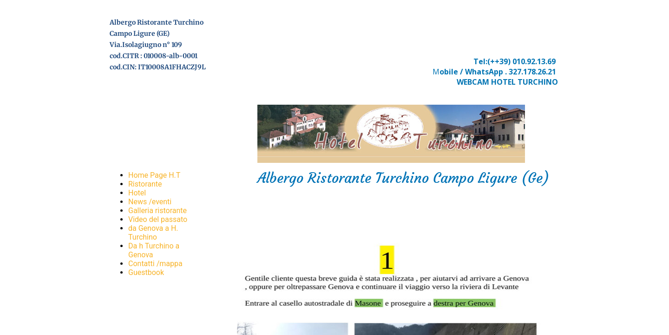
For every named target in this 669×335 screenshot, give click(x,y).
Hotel (137, 192)
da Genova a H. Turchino (153, 232)
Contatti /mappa (155, 263)
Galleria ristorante (157, 210)
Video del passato (157, 219)
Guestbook (146, 272)
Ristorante (145, 184)
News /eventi (149, 201)
